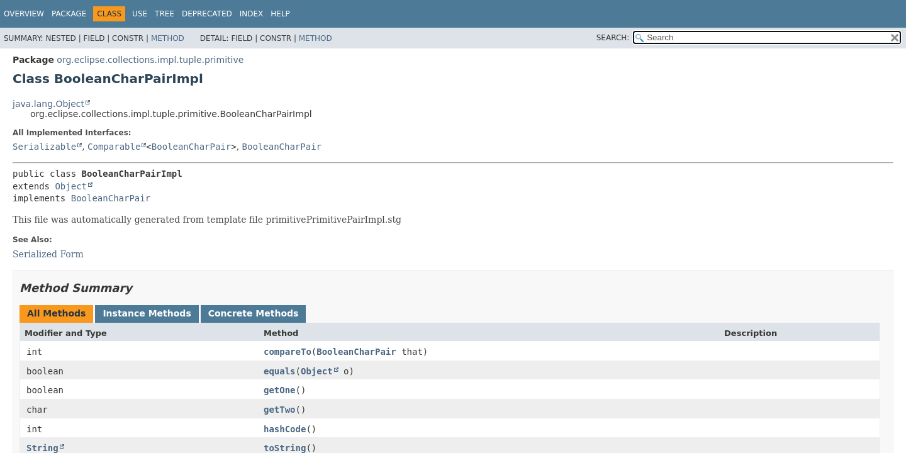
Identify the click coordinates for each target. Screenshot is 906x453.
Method (167, 38)
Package (69, 13)
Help (280, 13)
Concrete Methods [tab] (253, 313)
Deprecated (207, 13)
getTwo (280, 410)
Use (139, 13)
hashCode (285, 429)
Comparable (113, 147)
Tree (164, 13)
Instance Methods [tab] (147, 313)
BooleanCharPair (191, 147)
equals (280, 371)
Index (252, 13)
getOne (280, 390)
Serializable (44, 147)
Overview (24, 13)
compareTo (287, 352)
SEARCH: (613, 37)
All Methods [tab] (56, 313)
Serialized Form (48, 254)
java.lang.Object (48, 104)
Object (71, 186)
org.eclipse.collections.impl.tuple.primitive (150, 60)
